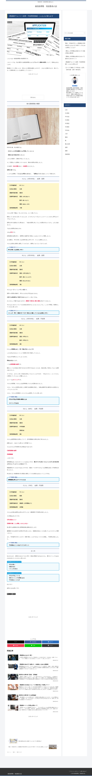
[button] (50, 645)
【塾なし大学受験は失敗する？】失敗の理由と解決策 (75, 52)
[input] (75, 33)
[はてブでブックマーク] (50, 641)
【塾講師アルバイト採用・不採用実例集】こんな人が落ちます (75, 63)
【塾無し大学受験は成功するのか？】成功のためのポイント (75, 57)
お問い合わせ (83, 771)
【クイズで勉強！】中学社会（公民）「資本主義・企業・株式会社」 (75, 68)
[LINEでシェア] (33, 645)
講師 (14, 593)
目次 (31, 97)
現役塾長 (74, 85)
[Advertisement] (33, 84)
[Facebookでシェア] (33, 641)
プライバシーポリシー (74, 771)
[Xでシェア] (15, 641)
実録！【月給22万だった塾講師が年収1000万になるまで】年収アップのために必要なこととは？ (75, 45)
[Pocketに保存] (15, 645)
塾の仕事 (9, 593)
